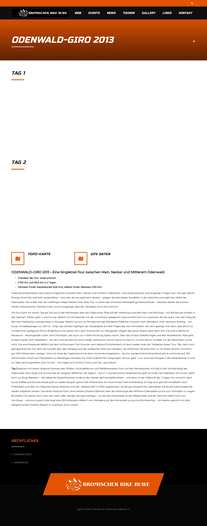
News (111, 13)
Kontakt (185, 13)
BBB (78, 13)
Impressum (21, 462)
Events (94, 13)
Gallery (148, 13)
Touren (129, 13)
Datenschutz (22, 454)
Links (166, 13)
